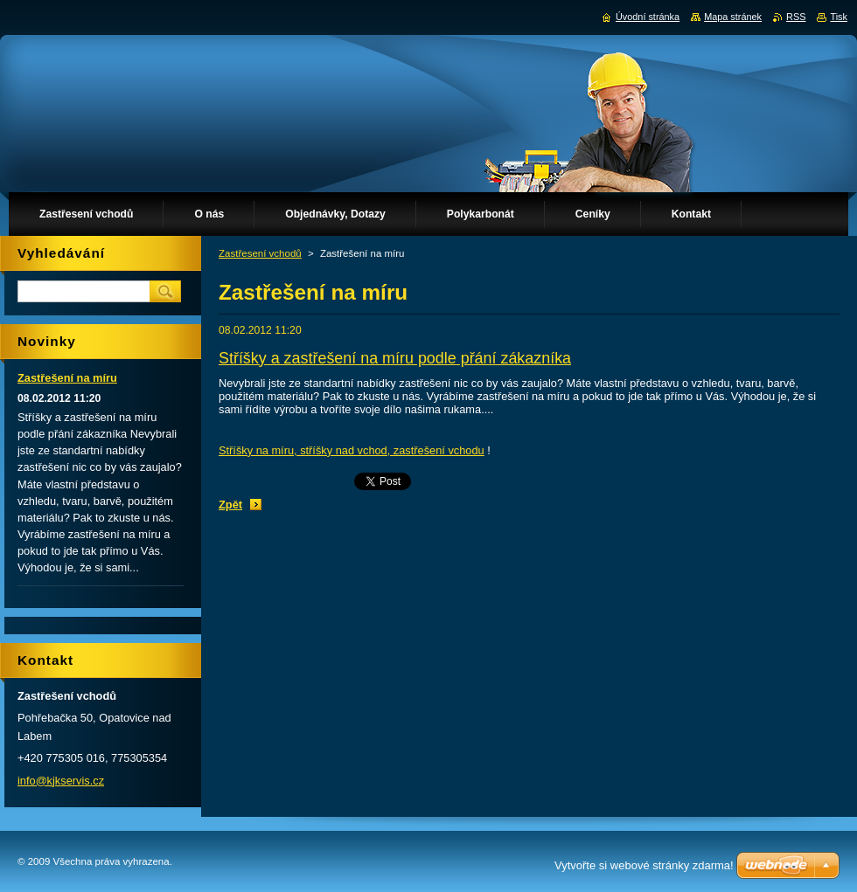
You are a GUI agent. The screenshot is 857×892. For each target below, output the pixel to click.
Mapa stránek (733, 16)
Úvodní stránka (647, 16)
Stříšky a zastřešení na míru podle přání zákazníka (395, 358)
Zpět (230, 504)
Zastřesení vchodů (260, 253)
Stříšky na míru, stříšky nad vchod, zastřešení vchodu (351, 450)
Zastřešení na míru (67, 377)
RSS (795, 16)
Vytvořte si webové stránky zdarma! (644, 865)
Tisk (838, 16)
